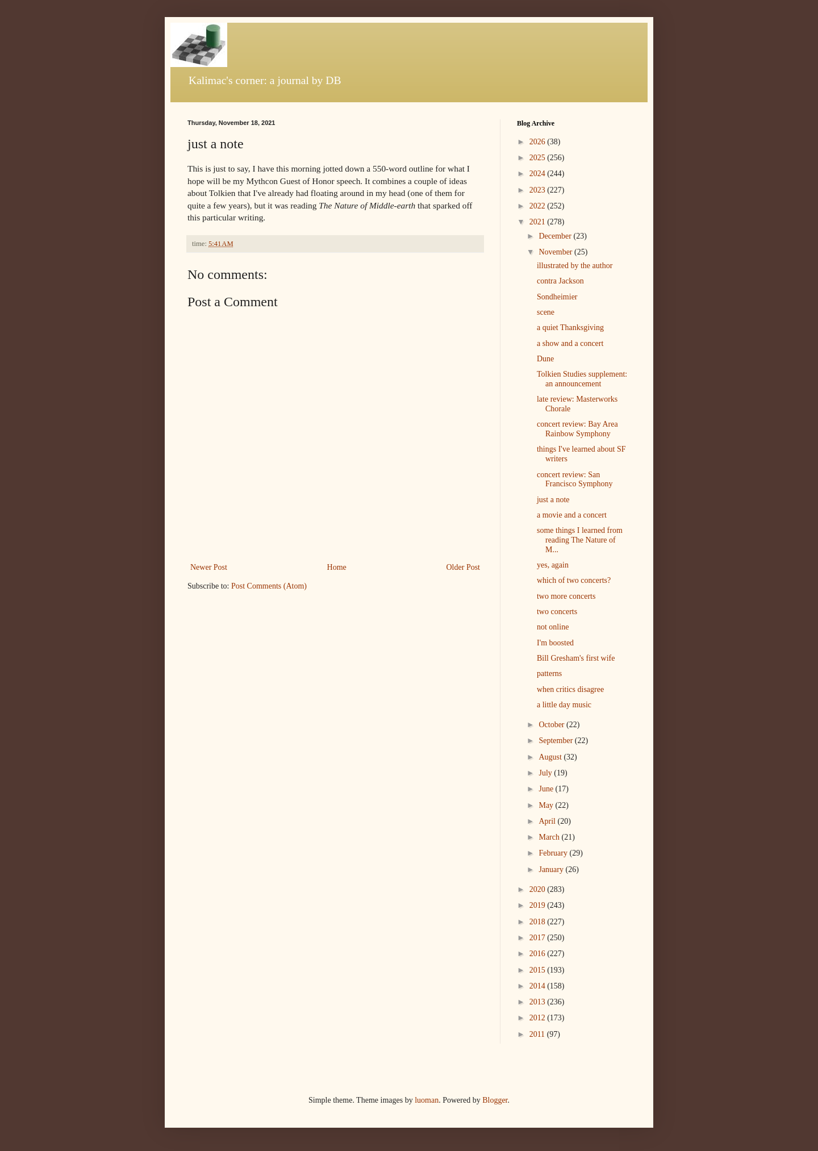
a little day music (564, 704)
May (547, 805)
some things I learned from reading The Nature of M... (580, 540)
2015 (538, 970)
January (552, 869)
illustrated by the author (574, 265)
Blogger (494, 1100)
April (548, 821)
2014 (538, 986)
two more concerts (566, 596)
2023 (538, 190)
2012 (538, 1018)
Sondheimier (557, 297)
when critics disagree (570, 689)
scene (545, 312)
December (556, 236)
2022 (538, 206)
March (550, 837)
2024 (538, 173)
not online (553, 627)
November (556, 252)
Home (337, 567)
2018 (538, 922)
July (546, 773)
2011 (538, 1034)
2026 (538, 141)
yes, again (553, 565)
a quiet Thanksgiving (570, 327)
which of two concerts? (574, 580)
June (547, 789)
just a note (553, 499)
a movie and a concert (572, 515)
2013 (538, 1002)
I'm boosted (555, 643)
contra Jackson (560, 281)
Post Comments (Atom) (269, 586)
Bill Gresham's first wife (576, 658)
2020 (538, 889)
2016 (538, 953)
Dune (545, 359)
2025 (538, 157)
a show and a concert (570, 343)
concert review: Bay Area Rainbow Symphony (577, 429)
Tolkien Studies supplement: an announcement (582, 379)
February (554, 853)
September (556, 740)
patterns (549, 673)
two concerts (557, 611)
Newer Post (208, 567)
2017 (538, 937)
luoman (427, 1100)
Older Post (463, 567)
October (552, 724)
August (551, 757)
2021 (538, 222)
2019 (538, 905)
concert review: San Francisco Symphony (575, 479)
